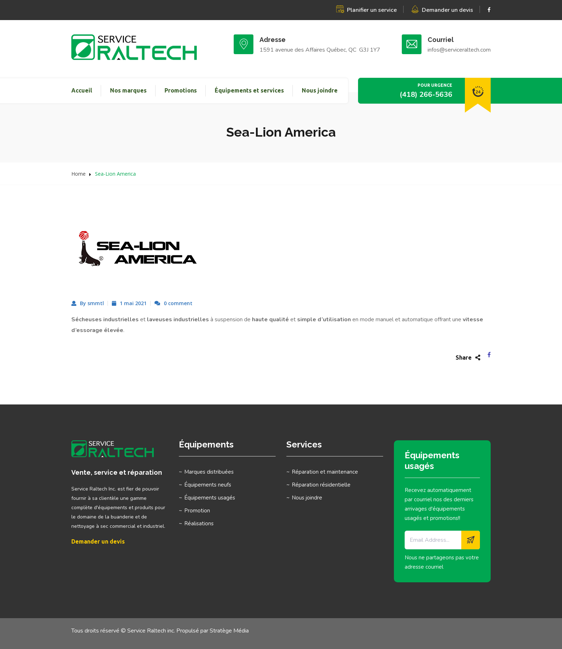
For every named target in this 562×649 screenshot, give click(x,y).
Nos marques (128, 90)
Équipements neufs (207, 484)
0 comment (178, 303)
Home (78, 173)
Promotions (181, 90)
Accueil (81, 90)
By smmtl (92, 303)
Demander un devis (447, 10)
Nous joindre (320, 90)
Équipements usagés (209, 497)
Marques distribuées (209, 471)
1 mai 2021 (133, 303)
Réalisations (199, 523)
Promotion (197, 510)
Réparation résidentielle (321, 484)
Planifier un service (372, 10)
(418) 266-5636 (426, 94)
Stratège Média (229, 631)
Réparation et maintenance (325, 471)
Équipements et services (249, 90)
